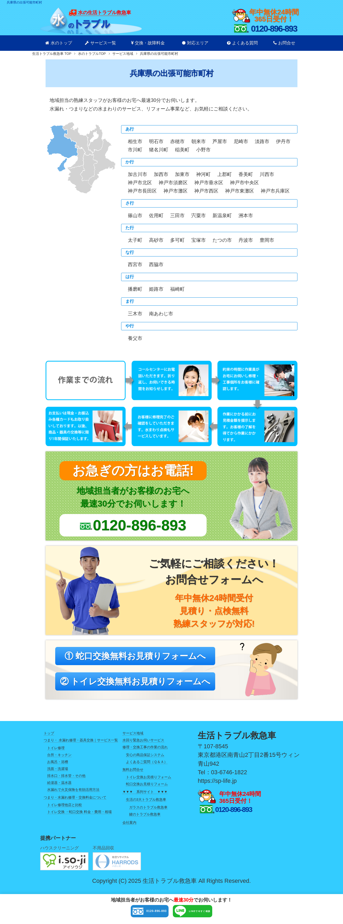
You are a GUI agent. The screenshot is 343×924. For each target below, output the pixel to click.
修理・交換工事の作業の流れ (145, 752)
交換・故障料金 (148, 43)
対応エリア (195, 43)
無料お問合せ (132, 774)
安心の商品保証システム (145, 759)
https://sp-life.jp (217, 785)
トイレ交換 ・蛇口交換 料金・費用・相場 (79, 817)
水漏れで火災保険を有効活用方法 (73, 794)
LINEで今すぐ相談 (209, 912)
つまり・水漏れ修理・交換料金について (75, 802)
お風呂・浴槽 (57, 766)
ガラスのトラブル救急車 (148, 812)
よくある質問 (242, 43)
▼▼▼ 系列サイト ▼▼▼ (144, 796)
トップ (49, 738)
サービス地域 (132, 738)
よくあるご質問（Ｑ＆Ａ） (146, 766)
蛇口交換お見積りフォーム (147, 789)
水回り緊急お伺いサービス (143, 745)
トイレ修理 (56, 752)
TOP (51, 54)
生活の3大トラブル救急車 (146, 804)
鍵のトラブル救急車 (145, 819)
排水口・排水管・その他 (66, 780)
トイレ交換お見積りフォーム (148, 782)
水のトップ (58, 43)
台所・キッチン (59, 759)
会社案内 (129, 827)
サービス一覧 (100, 43)
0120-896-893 (131, 912)
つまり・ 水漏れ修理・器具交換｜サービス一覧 (81, 745)
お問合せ (284, 43)
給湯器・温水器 (59, 787)
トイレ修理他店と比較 (64, 810)
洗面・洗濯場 (57, 773)
